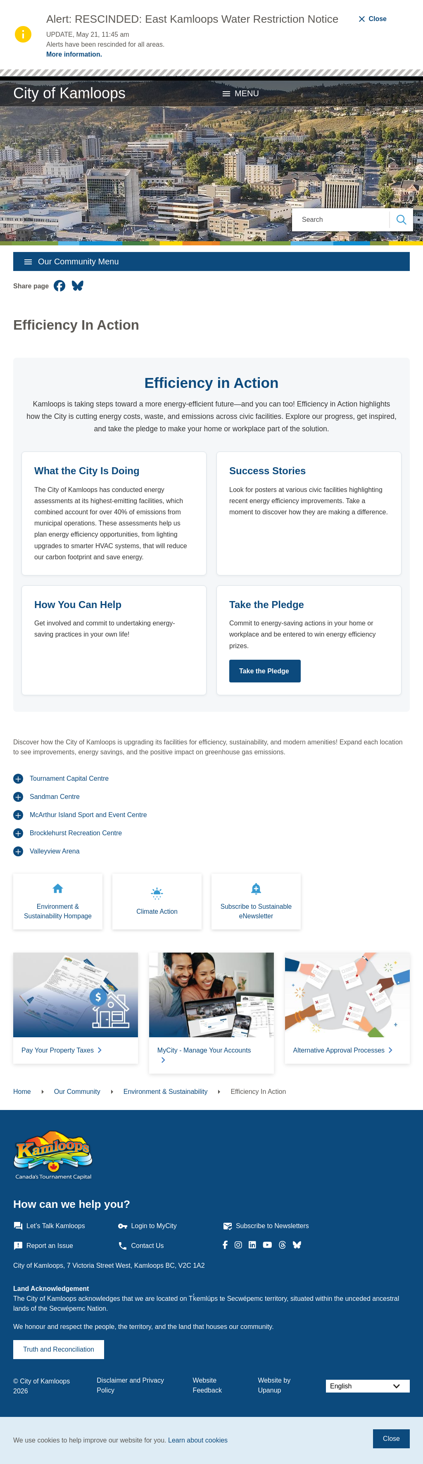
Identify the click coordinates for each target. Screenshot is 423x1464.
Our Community (77, 1091)
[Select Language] (368, 1386)
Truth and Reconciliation (58, 1349)
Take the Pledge (265, 671)
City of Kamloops (69, 93)
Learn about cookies (198, 1440)
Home (22, 1091)
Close (391, 1438)
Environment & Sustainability (166, 1091)
